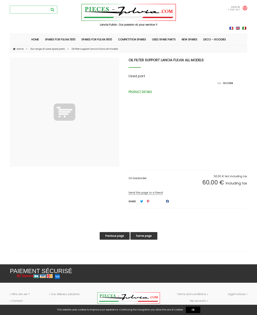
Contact (17, 301)
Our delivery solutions (65, 294)
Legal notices (236, 294)
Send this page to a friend (145, 193)
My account (198, 301)
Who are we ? (21, 294)
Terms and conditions (191, 294)
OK (193, 309)
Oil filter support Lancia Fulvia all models (166, 60)
